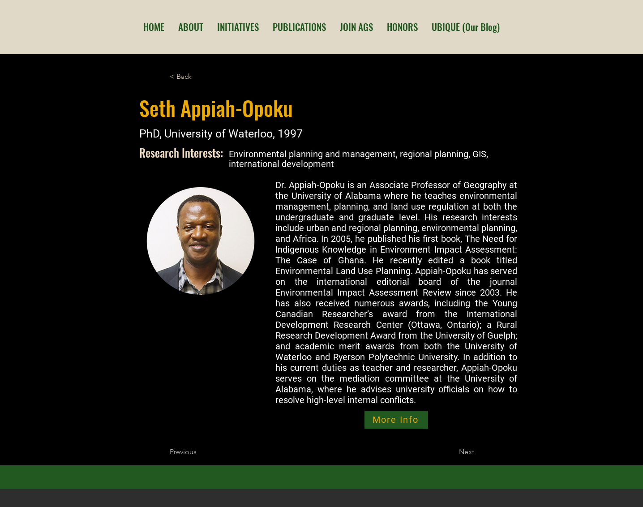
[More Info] (396, 420)
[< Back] (199, 77)
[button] (190, 27)
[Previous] (199, 452)
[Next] (451, 452)
